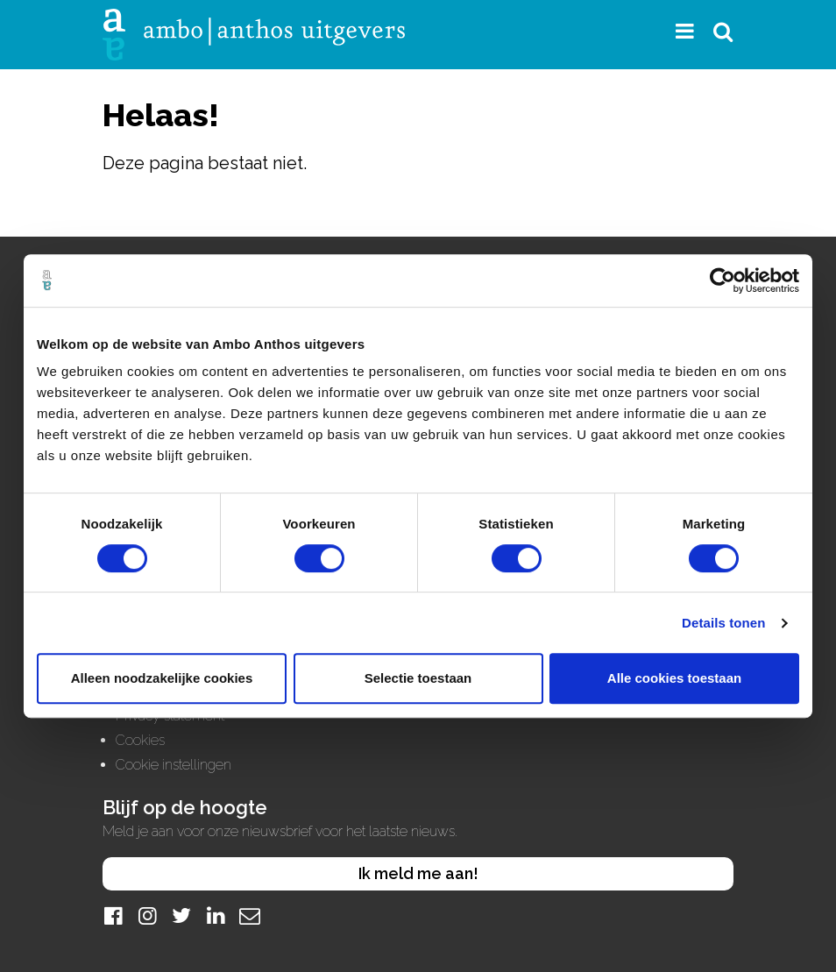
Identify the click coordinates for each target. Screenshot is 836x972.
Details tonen (723, 622)
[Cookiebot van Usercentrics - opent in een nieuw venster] (722, 280)
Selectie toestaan (418, 677)
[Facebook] (113, 915)
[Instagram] (147, 915)
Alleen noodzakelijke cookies (162, 677)
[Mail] (249, 915)
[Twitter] (181, 915)
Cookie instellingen (173, 764)
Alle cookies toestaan (674, 677)
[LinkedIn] (215, 915)
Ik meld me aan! (418, 873)
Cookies (140, 740)
